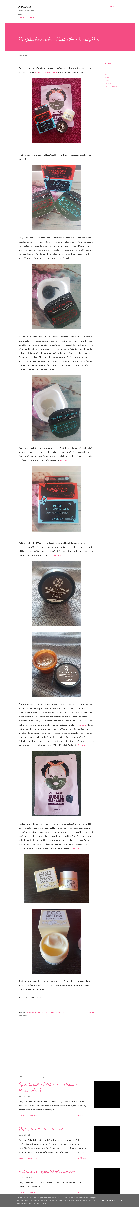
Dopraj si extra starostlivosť (41, 1128)
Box (106, 75)
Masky (107, 80)
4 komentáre (32, 1115)
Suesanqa (24, 6)
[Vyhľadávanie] (108, 6)
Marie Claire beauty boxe (46, 72)
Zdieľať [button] (108, 63)
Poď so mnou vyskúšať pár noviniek (47, 1171)
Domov (20, 17)
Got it (120, 1200)
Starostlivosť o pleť (111, 86)
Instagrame (81, 724)
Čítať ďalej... (81, 1115)
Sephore (63, 460)
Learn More (108, 1200)
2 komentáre (32, 1158)
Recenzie (32, 17)
